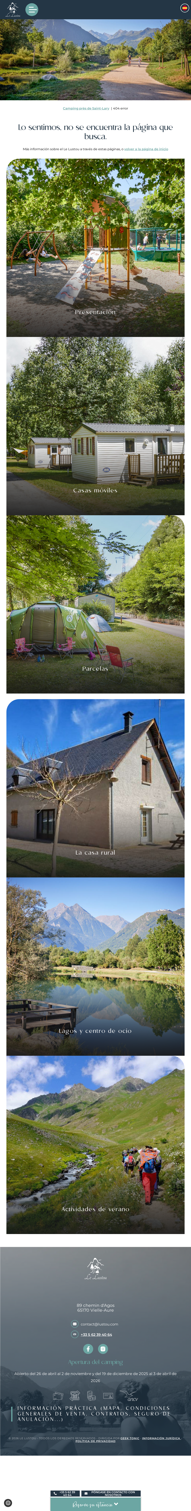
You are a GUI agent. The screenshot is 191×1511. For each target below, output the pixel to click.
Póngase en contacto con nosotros (110, 1494)
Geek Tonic (129, 1438)
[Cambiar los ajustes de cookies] (8, 1503)
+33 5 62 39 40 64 (96, 1335)
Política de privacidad (96, 1441)
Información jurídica (161, 1438)
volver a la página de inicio (146, 149)
